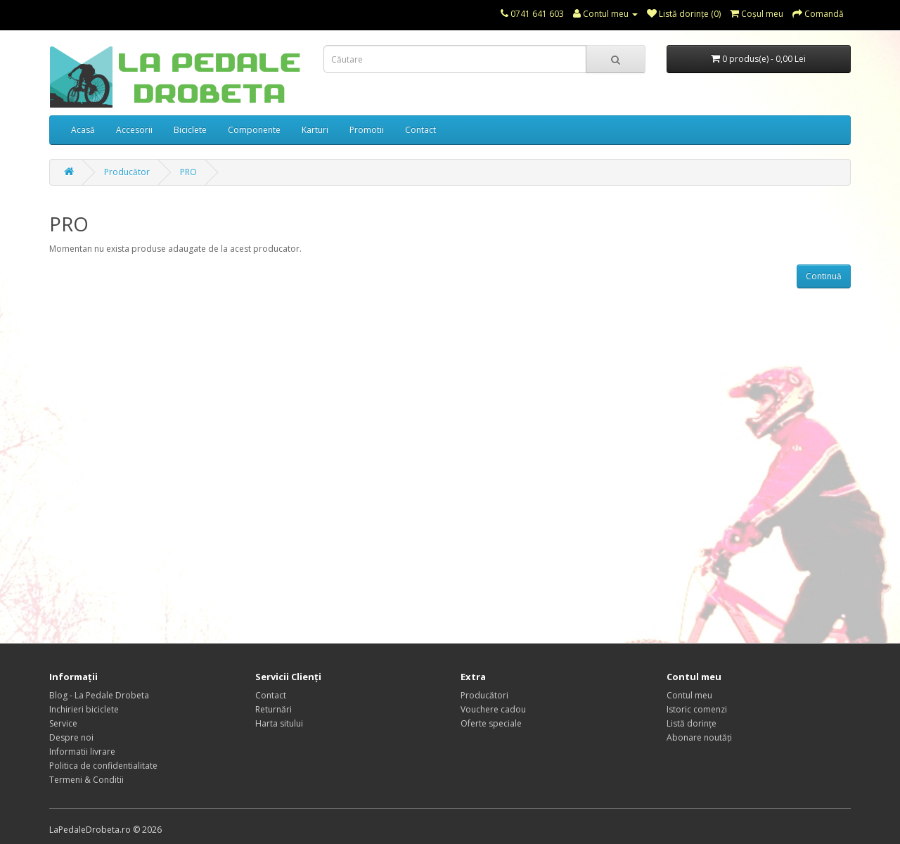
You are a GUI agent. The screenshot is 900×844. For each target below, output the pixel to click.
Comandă (818, 14)
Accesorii (134, 130)
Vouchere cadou (493, 709)
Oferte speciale (491, 723)
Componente (254, 130)
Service (63, 723)
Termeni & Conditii (86, 780)
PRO (188, 172)
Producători (484, 695)
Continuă (824, 276)
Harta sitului (279, 723)
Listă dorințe (691, 723)
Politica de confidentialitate (103, 766)
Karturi (315, 130)
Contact (420, 130)
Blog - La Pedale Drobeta (99, 695)
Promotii (366, 130)
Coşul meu (756, 14)
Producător (127, 172)
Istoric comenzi (697, 709)
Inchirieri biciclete (84, 709)
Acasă (83, 130)
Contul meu (605, 14)
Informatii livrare (82, 751)
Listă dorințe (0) (684, 14)
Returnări (273, 709)
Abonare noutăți (699, 737)
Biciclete (190, 130)
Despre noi (71, 737)
